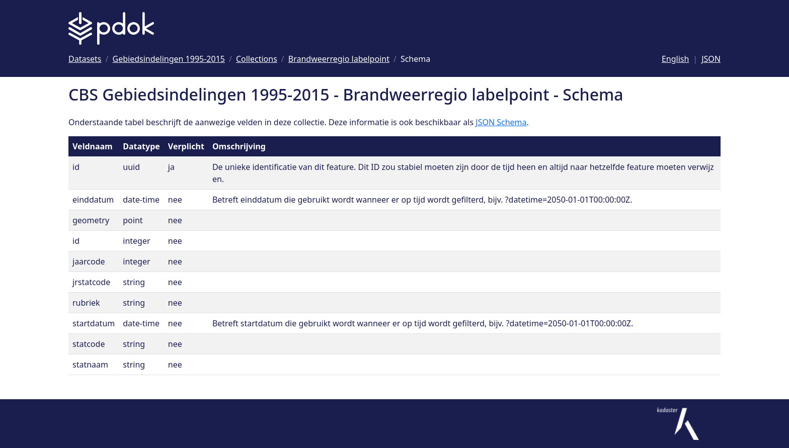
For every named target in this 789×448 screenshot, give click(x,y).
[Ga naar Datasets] (85, 58)
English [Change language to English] (675, 58)
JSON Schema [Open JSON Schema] (501, 122)
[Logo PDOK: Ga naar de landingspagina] (111, 28)
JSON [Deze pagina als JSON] (711, 58)
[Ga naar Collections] (256, 58)
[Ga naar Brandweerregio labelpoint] (338, 58)
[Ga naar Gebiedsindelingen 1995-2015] (169, 58)
